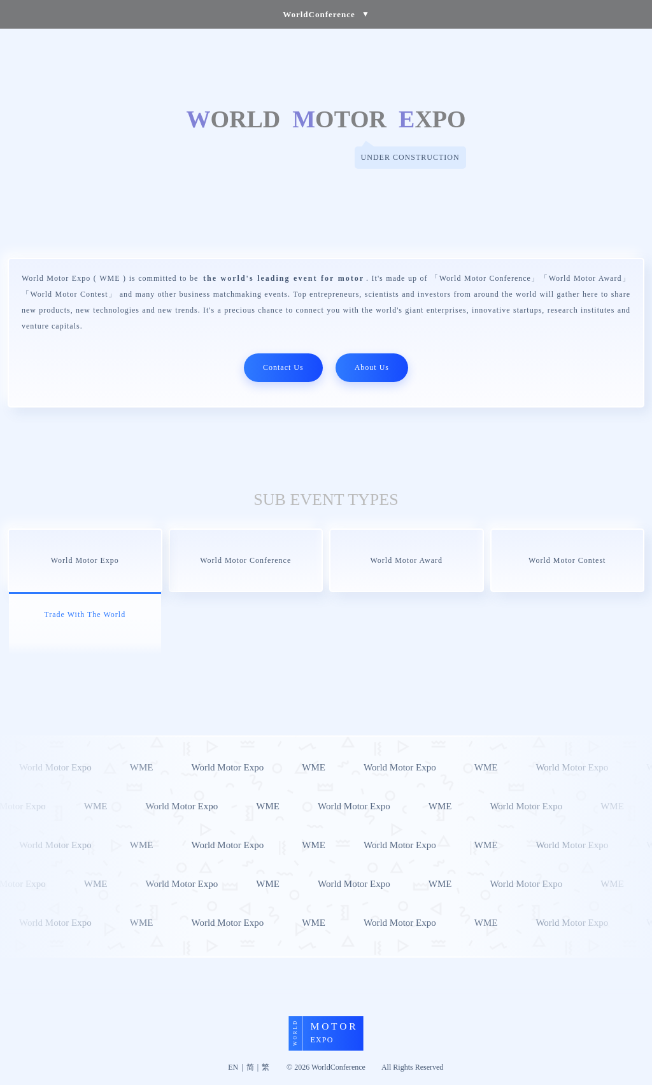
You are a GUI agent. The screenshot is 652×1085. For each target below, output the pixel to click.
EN (233, 1067)
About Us (372, 367)
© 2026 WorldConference (326, 1067)
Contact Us (283, 367)
